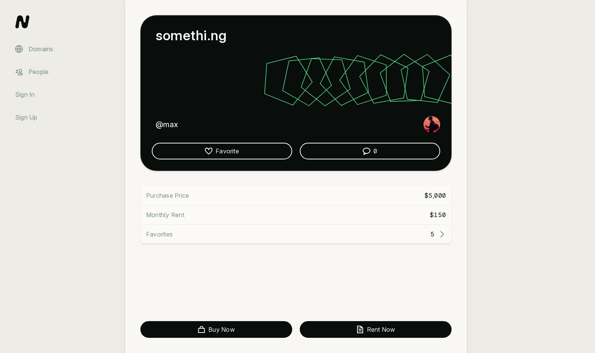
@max (167, 124)
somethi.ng (191, 35)
